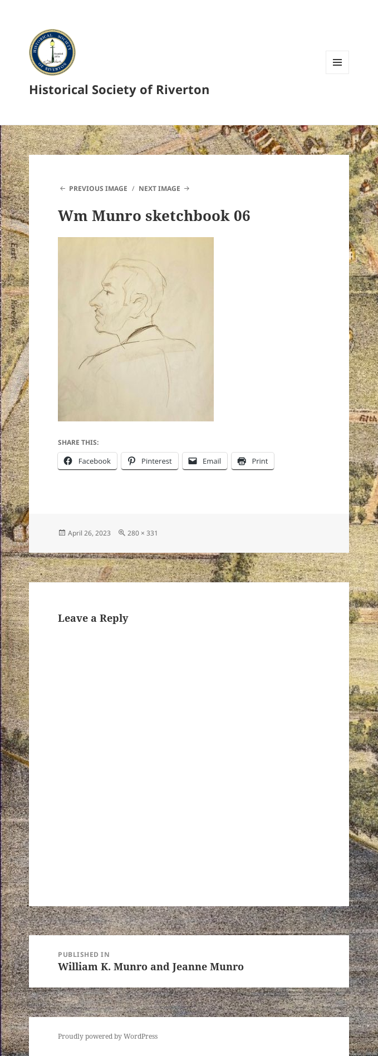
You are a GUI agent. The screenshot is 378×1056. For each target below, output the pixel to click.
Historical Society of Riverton (119, 89)
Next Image (159, 188)
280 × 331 (142, 533)
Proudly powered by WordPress (108, 1036)
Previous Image (98, 188)
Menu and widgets (337, 73)
